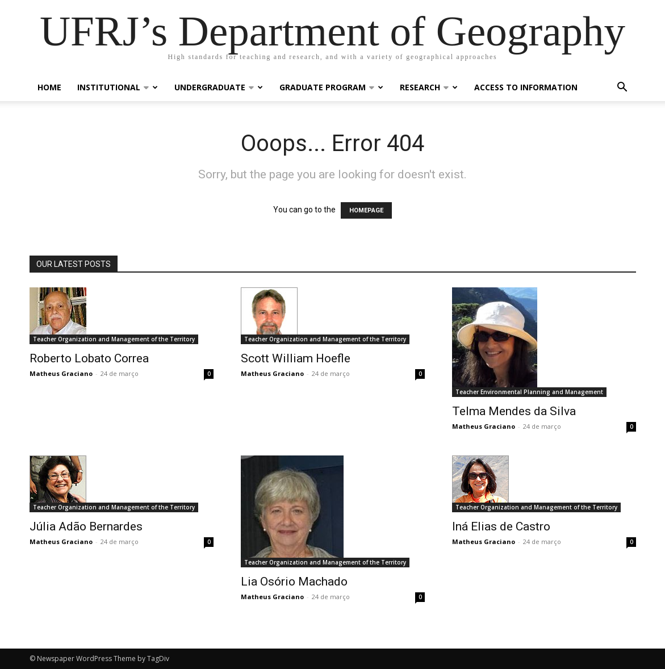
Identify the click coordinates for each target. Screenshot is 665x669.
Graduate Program (331, 87)
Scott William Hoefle (295, 358)
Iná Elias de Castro (501, 526)
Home (49, 87)
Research (429, 87)
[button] (622, 88)
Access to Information (526, 87)
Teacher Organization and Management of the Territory (114, 339)
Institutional (117, 87)
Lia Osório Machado (294, 581)
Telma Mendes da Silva (514, 411)
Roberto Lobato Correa (89, 358)
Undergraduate (218, 87)
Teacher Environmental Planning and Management (529, 392)
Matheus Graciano (61, 373)
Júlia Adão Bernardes (86, 526)
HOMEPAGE (366, 210)
